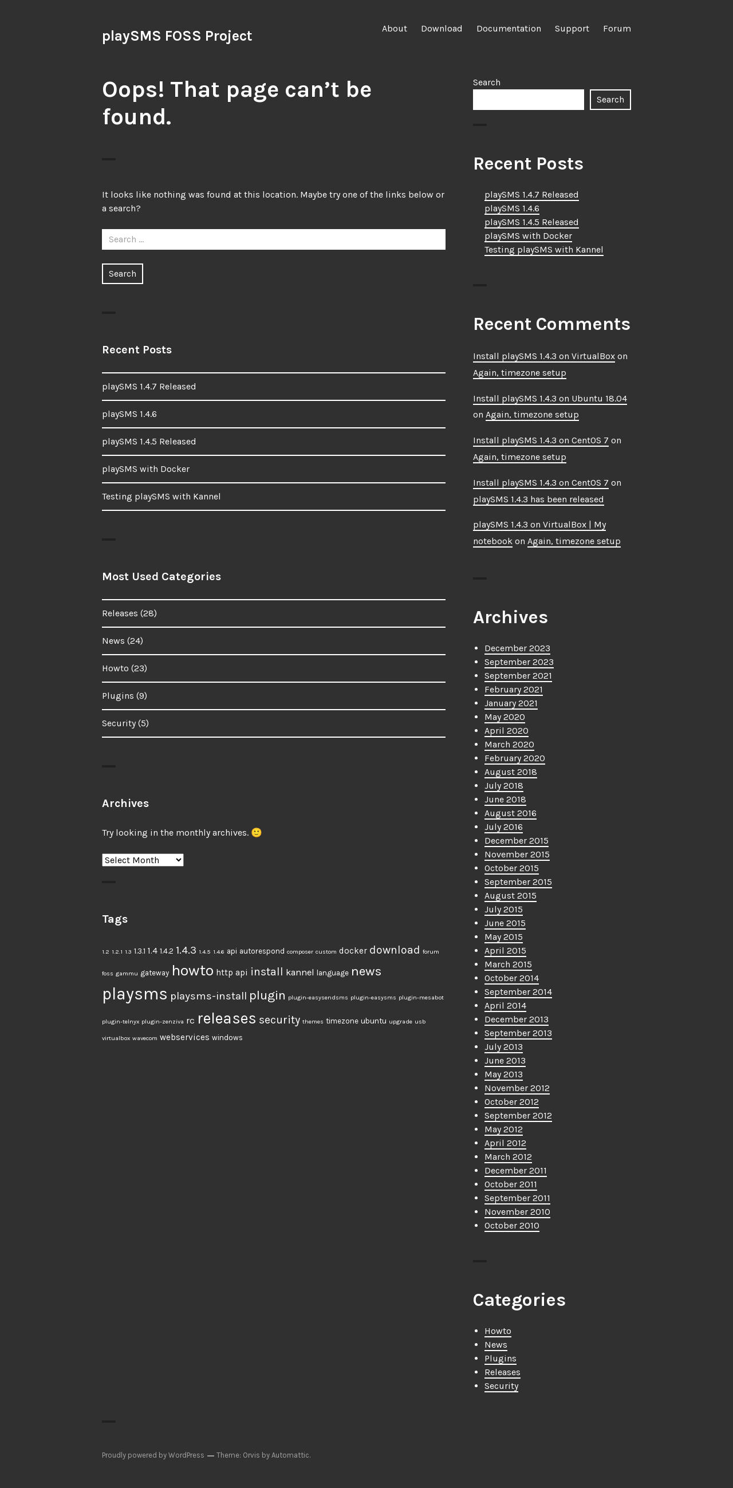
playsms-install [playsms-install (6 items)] (208, 996)
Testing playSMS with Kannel (161, 496)
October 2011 (510, 1184)
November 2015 (517, 854)
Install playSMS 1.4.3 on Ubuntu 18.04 (550, 398)
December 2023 (517, 648)
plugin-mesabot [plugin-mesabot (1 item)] (421, 997)
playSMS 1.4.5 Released (149, 441)
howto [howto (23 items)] (192, 970)
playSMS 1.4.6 (129, 413)
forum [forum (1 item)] (431, 951)
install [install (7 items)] (266, 971)
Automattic (290, 1455)
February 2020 (514, 758)
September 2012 (518, 1115)
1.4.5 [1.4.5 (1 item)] (205, 951)
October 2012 (511, 1101)
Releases (120, 613)
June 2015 (505, 923)
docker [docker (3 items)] (353, 951)
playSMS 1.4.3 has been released (538, 499)
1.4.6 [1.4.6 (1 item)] (218, 951)
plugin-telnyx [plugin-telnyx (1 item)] (120, 1021)
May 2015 (503, 936)
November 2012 (517, 1087)
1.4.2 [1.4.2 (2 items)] (167, 951)
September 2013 (518, 1033)
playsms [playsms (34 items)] (135, 993)
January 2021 (511, 703)
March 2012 (508, 1156)
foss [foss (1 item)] (107, 973)
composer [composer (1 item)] (300, 951)
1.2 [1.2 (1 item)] (105, 951)
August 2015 (510, 895)
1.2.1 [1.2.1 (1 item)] (117, 951)
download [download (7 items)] (394, 949)
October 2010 (511, 1225)
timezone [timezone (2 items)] (342, 1021)
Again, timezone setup (519, 372)
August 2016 (510, 813)
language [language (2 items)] (333, 973)
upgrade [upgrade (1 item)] (400, 1021)
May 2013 (503, 1074)
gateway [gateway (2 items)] (154, 973)
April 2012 (505, 1142)
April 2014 (505, 1005)
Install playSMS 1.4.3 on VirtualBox (544, 356)
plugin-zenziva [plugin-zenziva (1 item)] (162, 1021)
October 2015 (511, 868)
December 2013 (516, 1019)
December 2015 (516, 840)
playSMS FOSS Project (177, 35)
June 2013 (505, 1060)
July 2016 (503, 826)
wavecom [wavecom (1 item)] (144, 1038)
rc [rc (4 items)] (190, 1020)
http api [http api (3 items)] (232, 972)
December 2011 (515, 1170)
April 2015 (505, 950)
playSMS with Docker (146, 468)
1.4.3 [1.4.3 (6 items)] (186, 950)
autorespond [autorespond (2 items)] (262, 951)
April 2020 (506, 730)
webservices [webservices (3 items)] (185, 1037)
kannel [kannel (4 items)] (300, 972)
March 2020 (509, 744)
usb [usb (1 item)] (420, 1021)
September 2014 (518, 991)
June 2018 (505, 799)
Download (442, 28)
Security (119, 723)
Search (487, 82)
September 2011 (517, 1197)
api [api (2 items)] (232, 951)
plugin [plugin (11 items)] (267, 995)
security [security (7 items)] (279, 1019)
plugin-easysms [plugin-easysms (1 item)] (373, 997)
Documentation (508, 28)
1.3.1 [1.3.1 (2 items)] (139, 951)
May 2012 (503, 1129)
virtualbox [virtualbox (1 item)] (116, 1038)
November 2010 (517, 1211)
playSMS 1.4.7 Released (149, 386)
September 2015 (518, 881)
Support (572, 28)
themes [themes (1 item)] (313, 1021)
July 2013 (503, 1046)
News (113, 640)
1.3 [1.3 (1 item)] (128, 951)
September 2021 (518, 675)
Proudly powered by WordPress (153, 1455)
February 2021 (513, 689)
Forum (617, 28)
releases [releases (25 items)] (227, 1018)
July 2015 (503, 909)
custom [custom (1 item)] (326, 951)
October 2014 (511, 978)
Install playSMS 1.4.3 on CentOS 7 (541, 440)
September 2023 (519, 661)
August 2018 (510, 771)
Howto (115, 668)
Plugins (118, 695)
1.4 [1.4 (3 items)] (152, 951)
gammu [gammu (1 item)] (127, 973)
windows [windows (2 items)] (227, 1037)
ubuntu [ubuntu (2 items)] (374, 1021)
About (394, 28)
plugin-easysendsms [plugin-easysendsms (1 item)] (318, 997)
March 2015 (508, 964)
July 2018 (503, 785)
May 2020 (504, 716)
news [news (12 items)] (366, 971)
